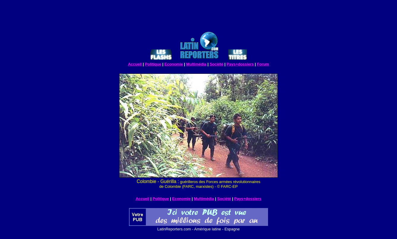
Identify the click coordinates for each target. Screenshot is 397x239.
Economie (174, 64)
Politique (153, 64)
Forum (263, 64)
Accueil (135, 64)
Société (216, 64)
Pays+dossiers (240, 64)
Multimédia (196, 64)
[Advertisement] (198, 16)
